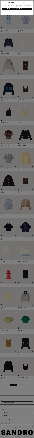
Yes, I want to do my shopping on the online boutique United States (17, 8)
